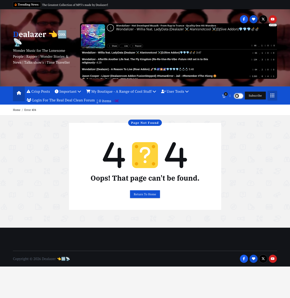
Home (16, 110)
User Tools (175, 91)
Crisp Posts (38, 91)
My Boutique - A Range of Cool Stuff (121, 91)
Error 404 (30, 110)
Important (68, 91)
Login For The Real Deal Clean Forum (61, 100)
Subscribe (255, 95)
